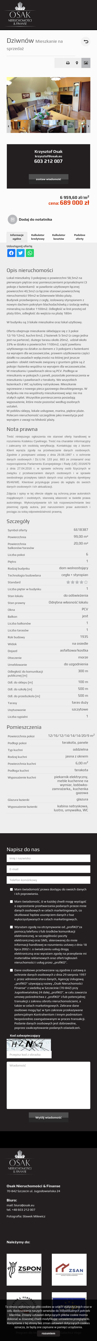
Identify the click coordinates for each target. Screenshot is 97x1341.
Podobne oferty (79, 237)
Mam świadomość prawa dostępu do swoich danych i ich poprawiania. (48, 891)
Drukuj (67, 63)
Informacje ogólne (16, 237)
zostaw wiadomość (48, 179)
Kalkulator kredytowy (38, 237)
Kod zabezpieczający (25, 1035)
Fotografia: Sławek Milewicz (26, 1216)
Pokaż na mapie (76, 63)
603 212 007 (48, 161)
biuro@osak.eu (24, 1205)
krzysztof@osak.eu (48, 156)
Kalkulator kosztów (58, 237)
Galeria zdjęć (86, 63)
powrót (85, 41)
